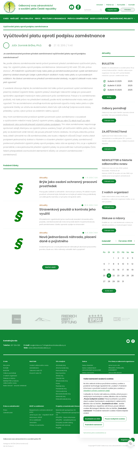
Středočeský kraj (62, 381)
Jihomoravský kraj (62, 368)
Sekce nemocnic (88, 373)
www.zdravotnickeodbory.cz (39, 348)
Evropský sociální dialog (64, 423)
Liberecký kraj (60, 396)
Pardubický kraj (61, 389)
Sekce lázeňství (87, 365)
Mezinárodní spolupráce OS (66, 410)
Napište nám (112, 10)
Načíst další (50, 267)
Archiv (109, 97)
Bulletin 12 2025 (120, 81)
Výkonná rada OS (36, 370)
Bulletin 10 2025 (120, 90)
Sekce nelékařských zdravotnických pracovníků (91, 369)
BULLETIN (6, 370)
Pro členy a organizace (54, 18)
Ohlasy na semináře (37, 425)
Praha (58, 383)
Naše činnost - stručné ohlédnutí (14, 386)
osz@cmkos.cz (36, 345)
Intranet (99, 5)
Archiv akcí (109, 291)
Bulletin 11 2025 (120, 85)
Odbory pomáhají (9, 373)
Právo (5, 410)
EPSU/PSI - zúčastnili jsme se (66, 420)
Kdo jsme (6, 365)
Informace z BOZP (36, 417)
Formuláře (121, 5)
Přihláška (127, 10)
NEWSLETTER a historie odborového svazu (11, 382)
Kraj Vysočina (60, 373)
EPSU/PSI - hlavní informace (65, 417)
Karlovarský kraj (61, 370)
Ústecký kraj (60, 378)
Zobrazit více (109, 120)
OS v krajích (27, 18)
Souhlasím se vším (92, 419)
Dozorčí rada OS (35, 373)
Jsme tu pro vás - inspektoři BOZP (41, 415)
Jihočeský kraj (61, 365)
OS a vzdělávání (35, 420)
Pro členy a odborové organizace (121, 361)
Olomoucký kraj (61, 391)
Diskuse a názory (9, 378)
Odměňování (8, 413)
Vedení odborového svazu (39, 365)
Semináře (33, 423)
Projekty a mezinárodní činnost (68, 406)
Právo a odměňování (78, 18)
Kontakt (132, 5)
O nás (6, 18)
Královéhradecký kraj (63, 399)
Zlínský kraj (59, 376)
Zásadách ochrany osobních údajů (96, 391)
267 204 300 (15, 345)
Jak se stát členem (115, 373)
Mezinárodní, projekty (121, 18)
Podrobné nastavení (93, 425)
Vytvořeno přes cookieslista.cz (94, 433)
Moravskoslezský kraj (63, 394)
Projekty (58, 428)
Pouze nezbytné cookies (115, 419)
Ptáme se (110, 5)
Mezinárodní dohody (63, 425)
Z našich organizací (10, 376)
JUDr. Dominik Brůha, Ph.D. (22, 45)
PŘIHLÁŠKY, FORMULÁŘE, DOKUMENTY (116, 369)
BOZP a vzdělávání (99, 18)
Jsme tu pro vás (114, 365)
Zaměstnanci (34, 368)
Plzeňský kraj (60, 386)
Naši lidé (14, 18)
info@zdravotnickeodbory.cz (54, 345)
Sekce (38, 18)
